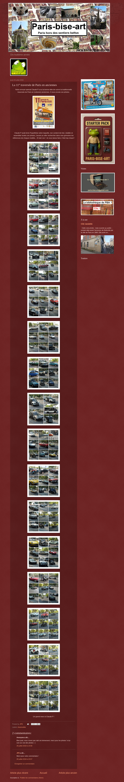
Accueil (43, 773)
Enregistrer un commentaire (24, 764)
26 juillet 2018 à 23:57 (24, 759)
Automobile (22, 727)
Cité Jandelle (86, 224)
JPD (18, 753)
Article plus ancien (68, 773)
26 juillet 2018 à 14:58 (24, 746)
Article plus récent (19, 773)
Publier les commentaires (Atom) (31, 778)
